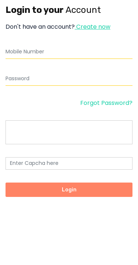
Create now (92, 26)
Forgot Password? (106, 103)
